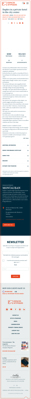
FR (14, 385)
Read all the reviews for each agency (13, 293)
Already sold (15, 330)
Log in (4, 367)
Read (15, 264)
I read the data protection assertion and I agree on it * (17, 261)
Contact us (15, 315)
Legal (26, 390)
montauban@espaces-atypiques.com (15, 219)
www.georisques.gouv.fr (7, 174)
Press (15, 321)
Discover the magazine (8, 351)
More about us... (8, 225)
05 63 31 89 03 (9, 216)
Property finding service (15, 327)
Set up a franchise (15, 318)
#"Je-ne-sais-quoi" (19, 15)
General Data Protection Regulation (13, 390)
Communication (15, 324)
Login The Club (15, 333)
